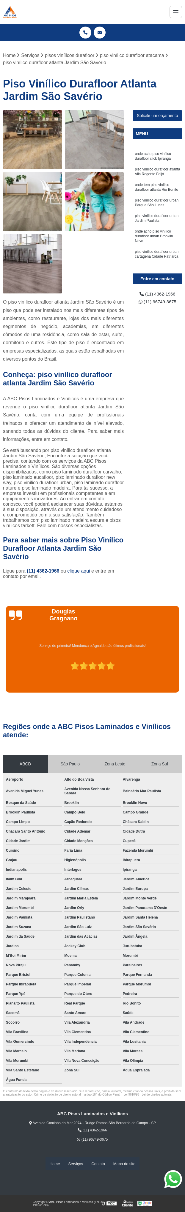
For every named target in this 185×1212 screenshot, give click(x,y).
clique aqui (78, 571)
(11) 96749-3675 (157, 302)
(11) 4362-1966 (44, 571)
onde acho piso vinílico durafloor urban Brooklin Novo (154, 243)
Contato (98, 1164)
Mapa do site (124, 1164)
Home (55, 1164)
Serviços (75, 1164)
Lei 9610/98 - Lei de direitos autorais (147, 1094)
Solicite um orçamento (157, 115)
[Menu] (175, 12)
